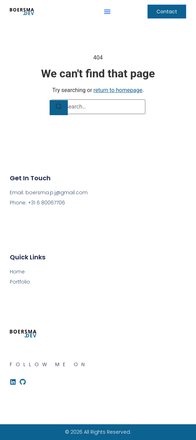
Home (17, 271)
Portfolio (20, 281)
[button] (107, 11)
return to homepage (118, 90)
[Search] (59, 107)
